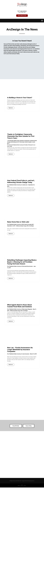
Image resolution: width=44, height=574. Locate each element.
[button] (22, 15)
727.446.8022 (22, 11)
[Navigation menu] (42, 20)
